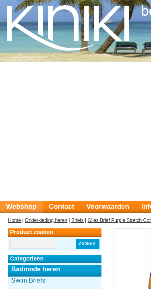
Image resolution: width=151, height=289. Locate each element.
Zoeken (87, 243)
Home (14, 220)
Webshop (21, 206)
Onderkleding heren (46, 220)
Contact (61, 206)
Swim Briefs (28, 280)
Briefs (77, 220)
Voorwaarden (107, 206)
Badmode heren (35, 269)
